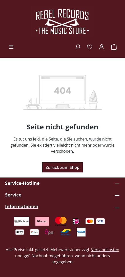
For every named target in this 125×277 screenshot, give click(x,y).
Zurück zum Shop (62, 167)
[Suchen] (77, 47)
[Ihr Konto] (102, 47)
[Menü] (11, 47)
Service (13, 195)
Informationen (21, 206)
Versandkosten (105, 249)
